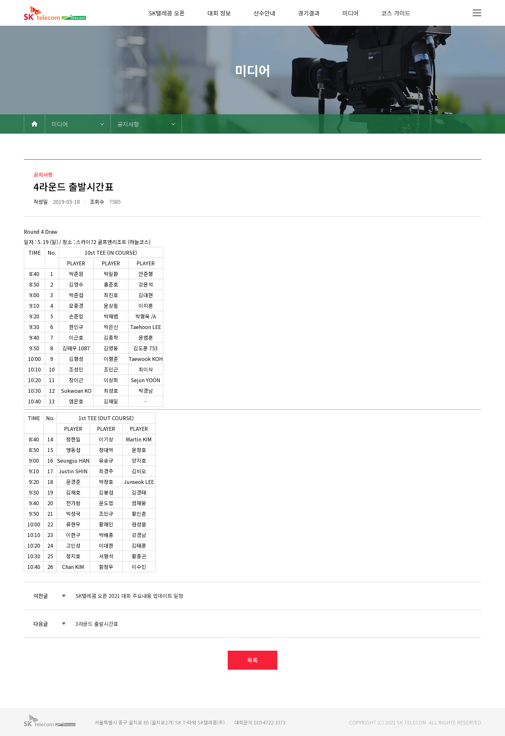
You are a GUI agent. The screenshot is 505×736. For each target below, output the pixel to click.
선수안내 (264, 13)
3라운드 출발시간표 (96, 623)
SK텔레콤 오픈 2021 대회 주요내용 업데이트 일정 (129, 595)
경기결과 (309, 13)
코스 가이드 (395, 13)
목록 (252, 660)
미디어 (350, 13)
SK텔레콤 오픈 (167, 13)
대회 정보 (219, 13)
